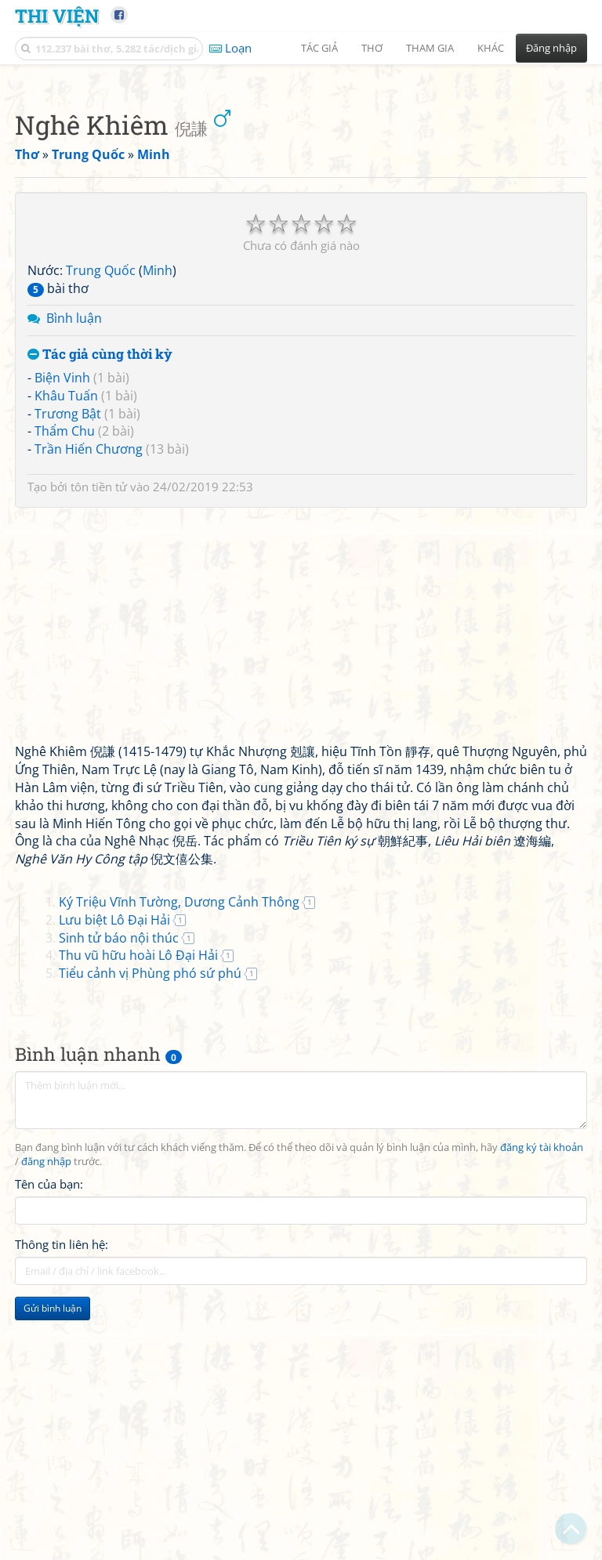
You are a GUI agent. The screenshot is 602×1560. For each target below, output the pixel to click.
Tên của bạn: (49, 1403)
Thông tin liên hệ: (61, 1463)
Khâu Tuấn (66, 615)
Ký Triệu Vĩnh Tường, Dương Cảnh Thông (179, 1121)
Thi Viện (57, 15)
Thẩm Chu (64, 650)
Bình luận (74, 537)
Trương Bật (67, 633)
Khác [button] (490, 48)
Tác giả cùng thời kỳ (99, 573)
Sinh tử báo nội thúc (119, 1157)
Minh (157, 489)
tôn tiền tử (99, 706)
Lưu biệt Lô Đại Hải (114, 1139)
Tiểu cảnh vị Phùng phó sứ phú (150, 1192)
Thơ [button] (372, 48)
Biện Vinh (62, 597)
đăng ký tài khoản (541, 1367)
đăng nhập (46, 1381)
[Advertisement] (301, 184)
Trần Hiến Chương (88, 668)
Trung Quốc (101, 489)
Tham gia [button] (430, 48)
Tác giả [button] (319, 48)
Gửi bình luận (53, 1527)
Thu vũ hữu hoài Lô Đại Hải (138, 1174)
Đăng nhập (551, 48)
